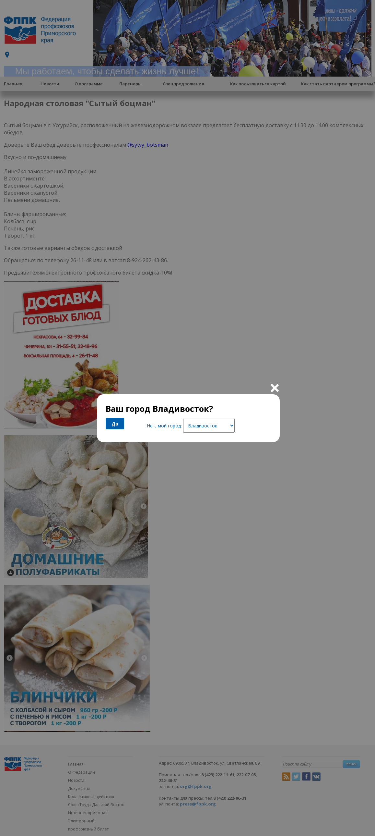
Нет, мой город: (164, 426)
